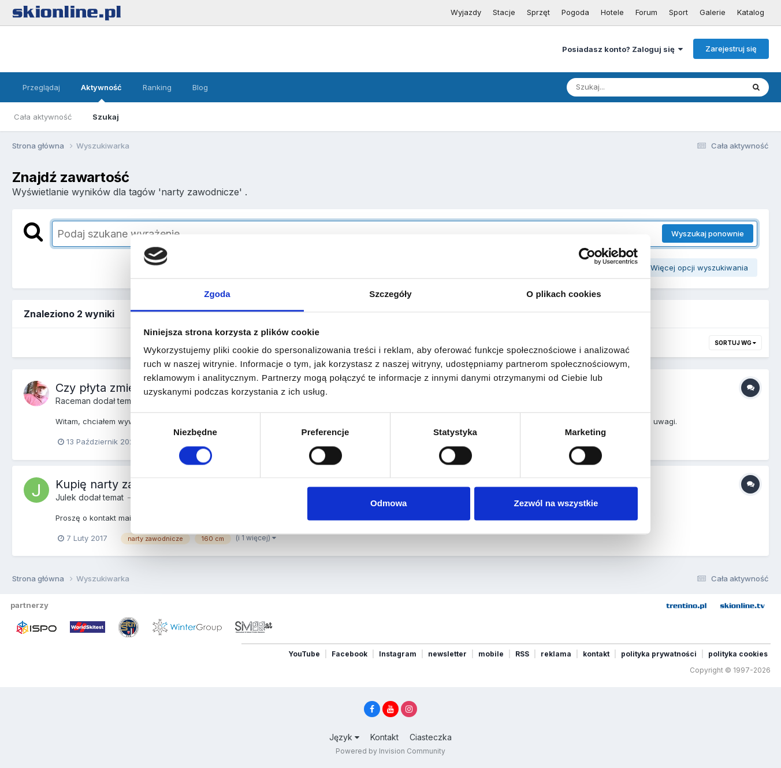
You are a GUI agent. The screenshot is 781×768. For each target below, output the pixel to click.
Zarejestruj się (731, 48)
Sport (678, 12)
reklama (556, 654)
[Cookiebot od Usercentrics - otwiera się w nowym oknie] (587, 256)
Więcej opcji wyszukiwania (695, 267)
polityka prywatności (659, 654)
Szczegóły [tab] (390, 294)
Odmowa (388, 504)
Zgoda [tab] (217, 294)
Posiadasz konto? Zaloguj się (622, 49)
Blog (200, 87)
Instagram (397, 654)
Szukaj (105, 116)
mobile (491, 654)
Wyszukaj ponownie (707, 233)
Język (344, 737)
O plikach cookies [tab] (563, 294)
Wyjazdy (466, 12)
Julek (65, 497)
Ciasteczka (431, 737)
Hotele (612, 12)
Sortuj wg (735, 342)
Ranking (157, 87)
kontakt (596, 654)
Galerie (713, 12)
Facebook (349, 654)
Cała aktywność (43, 116)
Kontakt (384, 737)
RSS (522, 654)
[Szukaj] (627, 87)
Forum (646, 12)
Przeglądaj (41, 87)
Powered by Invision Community (390, 751)
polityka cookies (738, 654)
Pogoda (575, 12)
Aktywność (101, 92)
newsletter (447, 654)
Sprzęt (538, 12)
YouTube (304, 654)
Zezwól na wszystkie (556, 504)
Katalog (750, 12)
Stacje (504, 12)
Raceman (73, 401)
